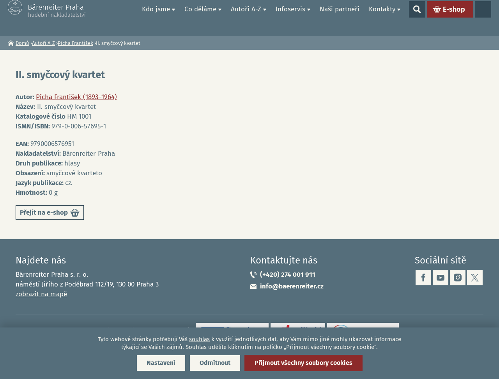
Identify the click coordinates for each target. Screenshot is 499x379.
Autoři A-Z (246, 18)
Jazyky (483, 18)
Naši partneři (339, 18)
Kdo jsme (156, 18)
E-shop (454, 18)
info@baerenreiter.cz (292, 286)
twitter (475, 277)
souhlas (199, 339)
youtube (440, 277)
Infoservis (290, 18)
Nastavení (161, 363)
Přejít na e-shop (50, 214)
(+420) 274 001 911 (287, 274)
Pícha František (75, 43)
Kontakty (382, 18)
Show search (417, 18)
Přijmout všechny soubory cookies (303, 363)
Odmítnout (215, 363)
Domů (128, 18)
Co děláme (200, 18)
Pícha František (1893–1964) (76, 97)
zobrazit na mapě (41, 294)
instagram (457, 277)
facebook (423, 277)
